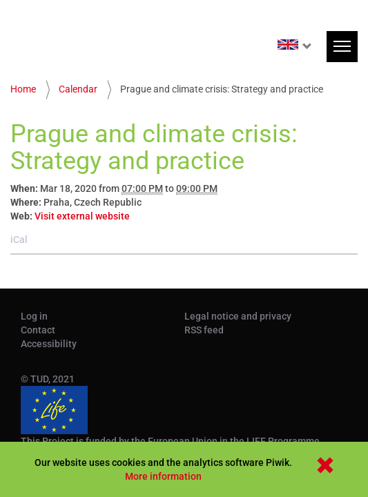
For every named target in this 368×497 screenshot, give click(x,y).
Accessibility (49, 343)
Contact (38, 329)
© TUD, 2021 (48, 378)
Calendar (78, 89)
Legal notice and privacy (237, 316)
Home (23, 89)
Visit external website (82, 216)
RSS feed (204, 329)
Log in (34, 316)
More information (163, 476)
